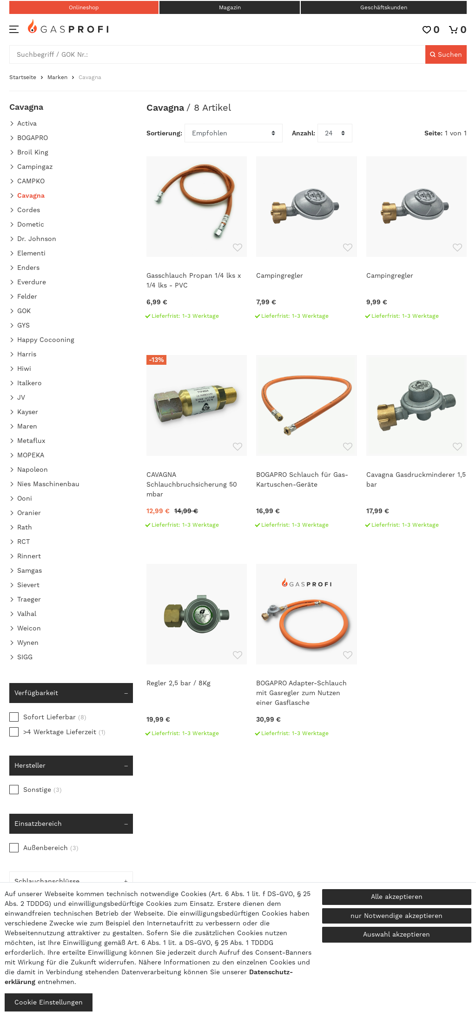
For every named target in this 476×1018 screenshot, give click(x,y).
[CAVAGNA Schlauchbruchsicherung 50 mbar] (196, 445)
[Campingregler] (306, 241)
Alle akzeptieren (397, 896)
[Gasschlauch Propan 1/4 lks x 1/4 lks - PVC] (196, 241)
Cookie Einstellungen (48, 1002)
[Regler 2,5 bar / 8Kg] (196, 654)
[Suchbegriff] (217, 54)
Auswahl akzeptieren (396, 934)
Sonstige (42, 789)
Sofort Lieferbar (54, 717)
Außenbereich (51, 847)
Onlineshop (84, 7)
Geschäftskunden (383, 7)
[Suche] (446, 54)
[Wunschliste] (431, 29)
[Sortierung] (234, 133)
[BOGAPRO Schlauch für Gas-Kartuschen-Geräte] (306, 445)
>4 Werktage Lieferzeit (64, 732)
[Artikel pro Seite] (334, 133)
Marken (57, 77)
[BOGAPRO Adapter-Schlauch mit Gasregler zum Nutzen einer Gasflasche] (306, 654)
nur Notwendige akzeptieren (396, 915)
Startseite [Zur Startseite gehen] (22, 77)
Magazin (230, 7)
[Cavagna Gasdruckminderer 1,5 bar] (416, 445)
